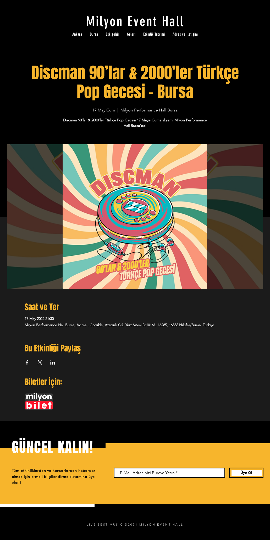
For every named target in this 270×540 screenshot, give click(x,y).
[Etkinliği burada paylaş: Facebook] (27, 362)
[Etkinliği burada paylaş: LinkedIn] (52, 362)
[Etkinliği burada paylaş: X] (39, 362)
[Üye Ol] (246, 473)
